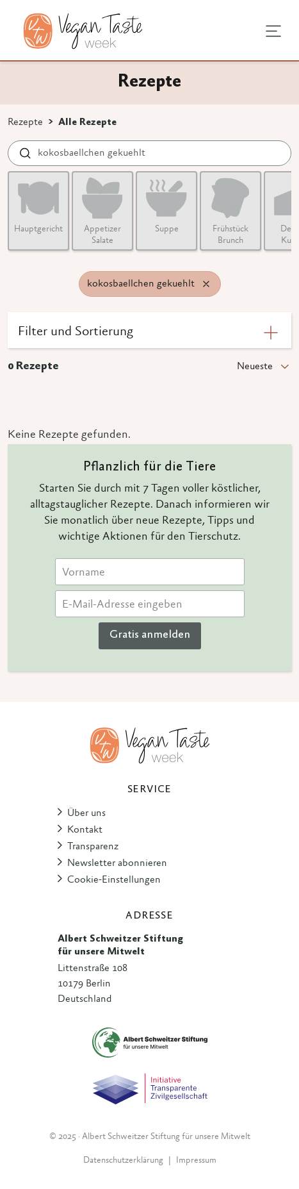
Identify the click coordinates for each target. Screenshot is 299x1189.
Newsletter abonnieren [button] (117, 863)
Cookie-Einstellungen (114, 880)
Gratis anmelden (149, 635)
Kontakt (84, 830)
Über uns (86, 813)
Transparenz (92, 847)
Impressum (196, 1160)
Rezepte (25, 122)
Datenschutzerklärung (123, 1160)
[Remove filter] (206, 284)
